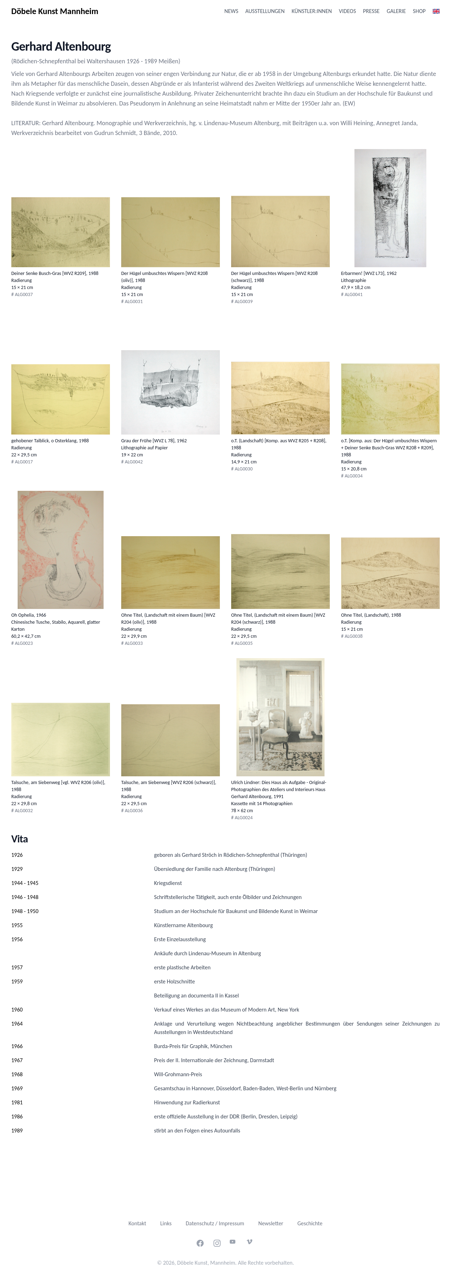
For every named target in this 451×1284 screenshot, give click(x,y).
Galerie (396, 11)
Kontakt (137, 1223)
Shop (419, 11)
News (231, 11)
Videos (347, 11)
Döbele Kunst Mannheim (54, 11)
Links (166, 1223)
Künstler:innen (312, 11)
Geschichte (309, 1223)
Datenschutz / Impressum (215, 1223)
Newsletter (270, 1223)
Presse (371, 11)
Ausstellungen (264, 11)
